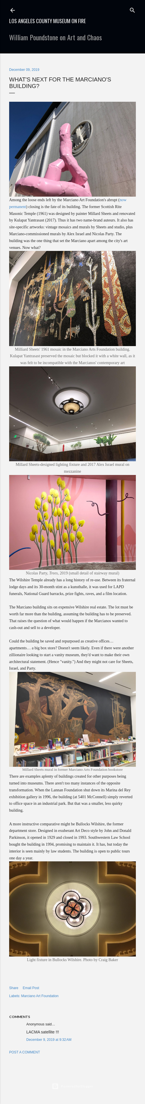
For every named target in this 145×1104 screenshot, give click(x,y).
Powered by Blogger (72, 1086)
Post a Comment (24, 1052)
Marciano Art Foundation (40, 996)
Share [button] (13, 988)
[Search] (132, 9)
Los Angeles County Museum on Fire (47, 21)
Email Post (31, 988)
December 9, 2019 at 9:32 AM (48, 1040)
